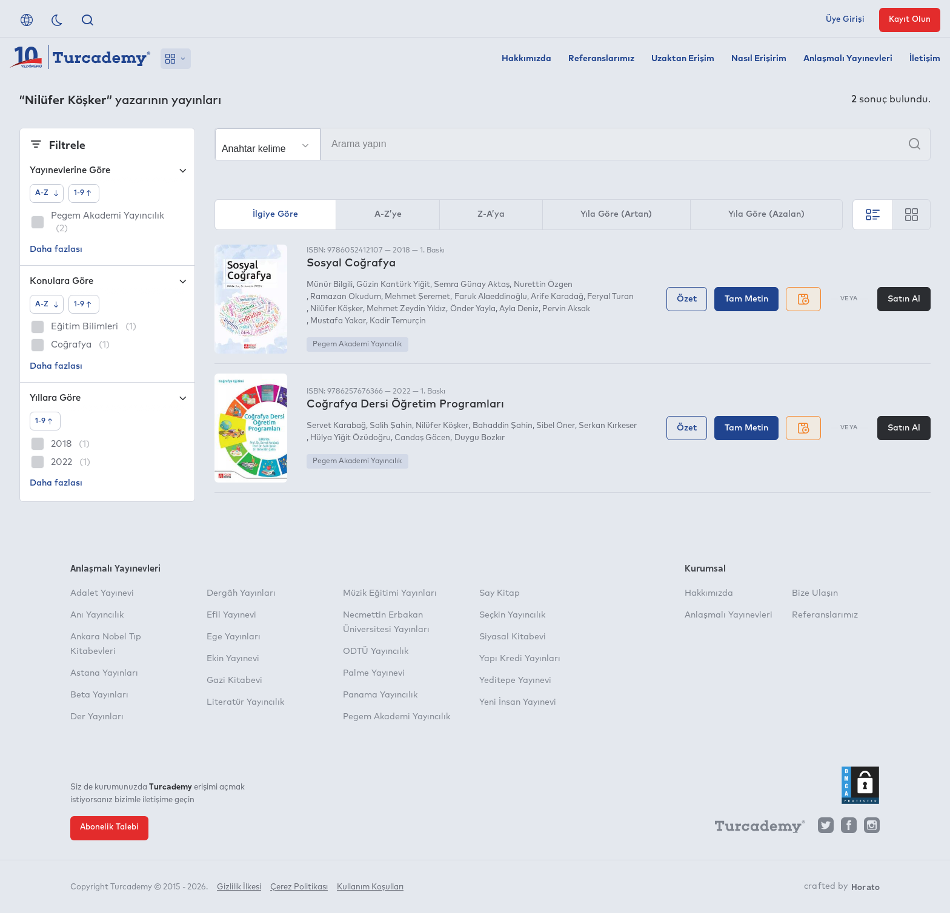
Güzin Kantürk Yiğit (393, 285)
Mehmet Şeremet (417, 297)
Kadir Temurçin (398, 321)
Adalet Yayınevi (102, 593)
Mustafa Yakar (338, 321)
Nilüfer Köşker (336, 309)
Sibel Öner (555, 426)
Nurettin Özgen (543, 285)
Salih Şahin (391, 426)
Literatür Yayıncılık (245, 702)
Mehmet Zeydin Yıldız (406, 309)
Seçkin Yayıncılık (512, 615)
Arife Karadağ (557, 297)
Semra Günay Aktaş (472, 285)
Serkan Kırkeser (608, 426)
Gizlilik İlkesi (239, 887)
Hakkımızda (526, 58)
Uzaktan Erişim (682, 58)
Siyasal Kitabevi (512, 637)
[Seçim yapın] (268, 144)
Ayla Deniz (519, 309)
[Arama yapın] (572, 144)
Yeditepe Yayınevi (515, 680)
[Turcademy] (754, 828)
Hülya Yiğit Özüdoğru (350, 438)
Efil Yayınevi (231, 615)
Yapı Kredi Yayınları (519, 658)
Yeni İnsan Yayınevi (517, 702)
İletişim (924, 58)
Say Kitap (499, 593)
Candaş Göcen (422, 438)
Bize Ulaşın (815, 593)
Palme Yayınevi (374, 673)
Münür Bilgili (330, 285)
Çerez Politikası (299, 887)
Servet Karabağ (336, 426)
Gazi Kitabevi (234, 680)
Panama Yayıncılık (380, 695)
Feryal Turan (610, 297)
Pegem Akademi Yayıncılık (357, 344)
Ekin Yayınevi (233, 658)
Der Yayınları (97, 717)
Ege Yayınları (234, 637)
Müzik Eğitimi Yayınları (390, 593)
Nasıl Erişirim (758, 58)
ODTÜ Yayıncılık (375, 651)
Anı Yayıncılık (97, 615)
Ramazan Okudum (345, 297)
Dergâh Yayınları (241, 593)
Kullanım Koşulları (370, 887)
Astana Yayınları (104, 673)
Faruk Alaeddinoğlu (490, 297)
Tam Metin (746, 299)
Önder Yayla (473, 309)
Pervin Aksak (566, 309)
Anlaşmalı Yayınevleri (847, 58)
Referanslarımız (601, 58)
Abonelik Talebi (109, 827)
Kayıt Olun (910, 20)
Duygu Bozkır (479, 438)
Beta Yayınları (99, 695)
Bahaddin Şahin (503, 426)
